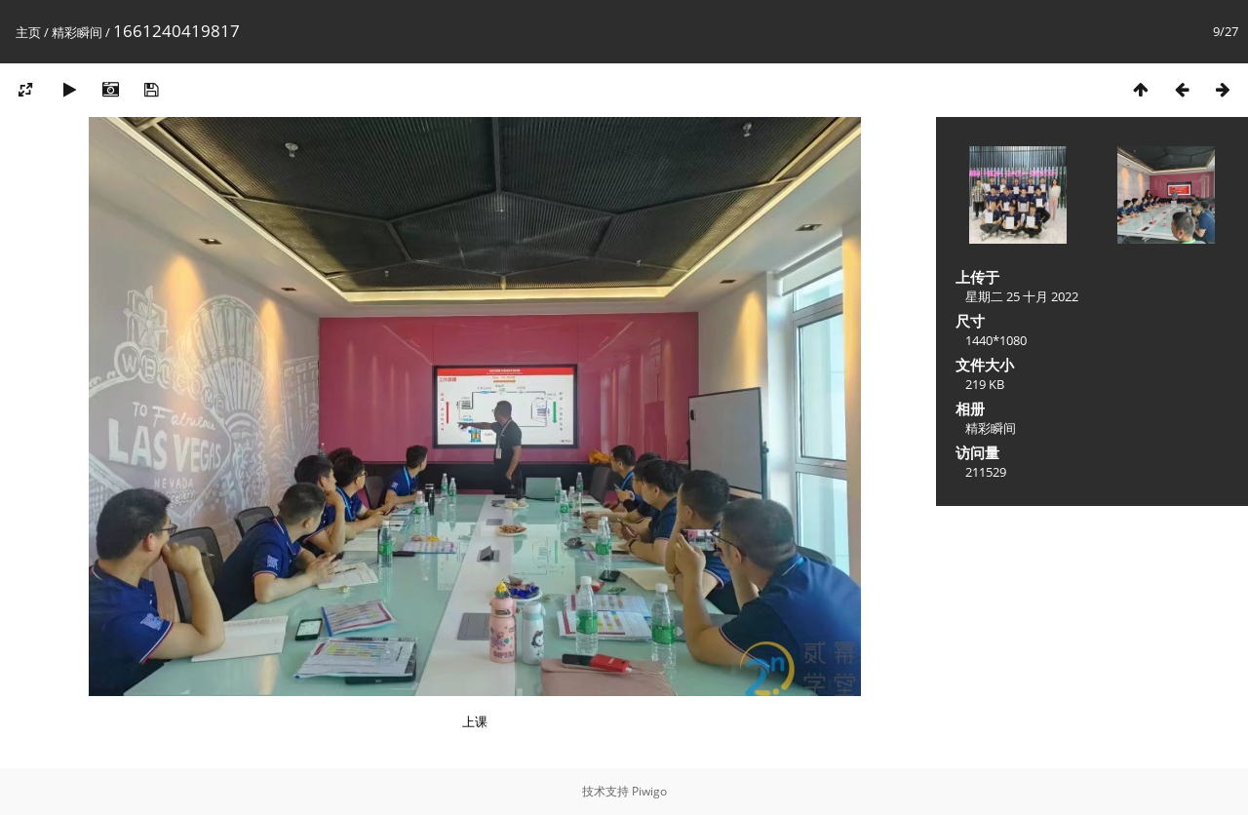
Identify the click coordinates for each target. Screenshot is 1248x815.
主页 (28, 32)
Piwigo (649, 791)
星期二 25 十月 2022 (1021, 296)
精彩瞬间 (77, 32)
